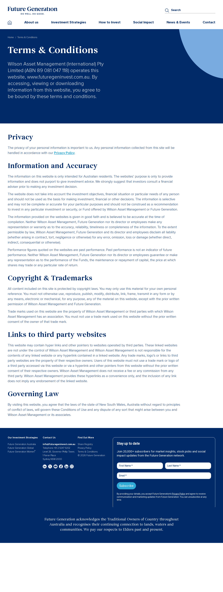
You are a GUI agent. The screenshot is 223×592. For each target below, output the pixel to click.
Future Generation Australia (22, 444)
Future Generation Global (21, 448)
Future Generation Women (21, 451)
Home (11, 37)
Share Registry (85, 444)
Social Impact (143, 23)
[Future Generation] (32, 11)
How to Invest (109, 23)
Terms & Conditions (88, 451)
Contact (209, 23)
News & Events (178, 23)
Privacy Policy (64, 153)
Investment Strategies (68, 23)
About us (31, 23)
